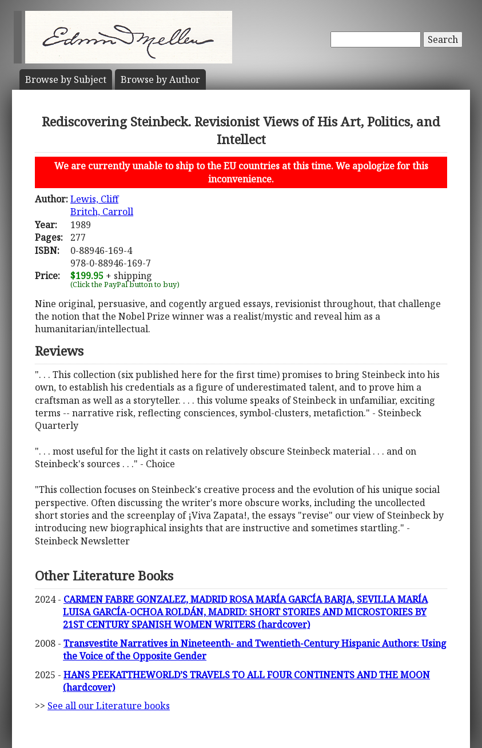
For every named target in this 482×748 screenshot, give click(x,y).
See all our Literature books (108, 705)
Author (160, 79)
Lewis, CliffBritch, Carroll (101, 205)
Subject (65, 79)
